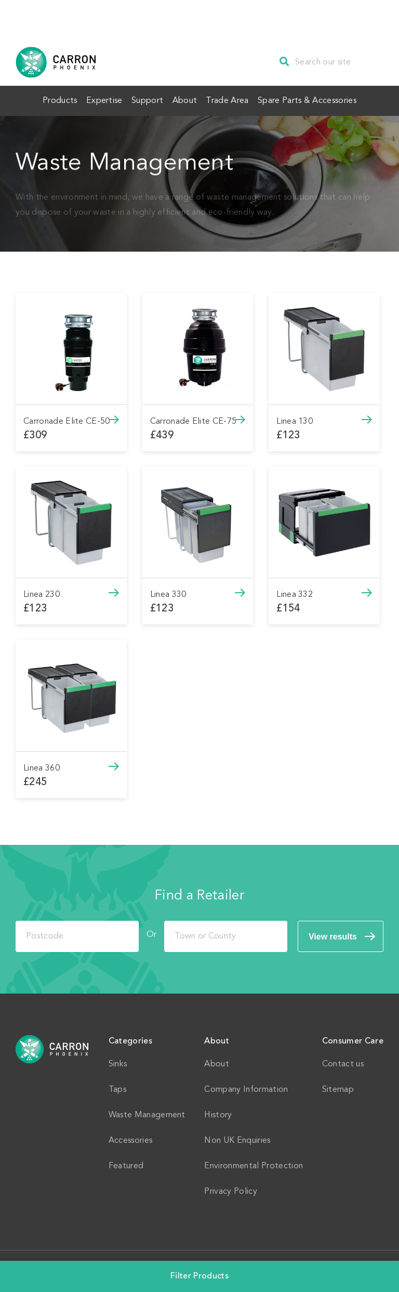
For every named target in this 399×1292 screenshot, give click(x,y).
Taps (117, 1088)
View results (333, 934)
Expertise (94, 100)
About (188, 100)
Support (144, 100)
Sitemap (338, 1088)
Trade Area (237, 100)
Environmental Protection (253, 1164)
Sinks (118, 1062)
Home (52, 1047)
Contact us (343, 1062)
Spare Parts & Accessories (323, 100)
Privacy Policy (230, 1189)
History (218, 1113)
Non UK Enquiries (237, 1138)
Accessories (131, 1138)
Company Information (246, 1088)
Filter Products (199, 1276)
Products (43, 100)
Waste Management (147, 1113)
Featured (126, 1164)
